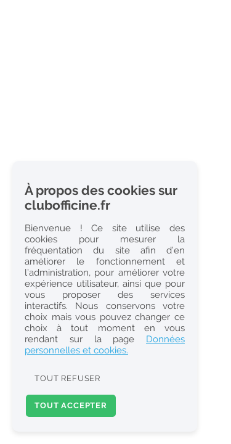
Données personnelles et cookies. (105, 345)
